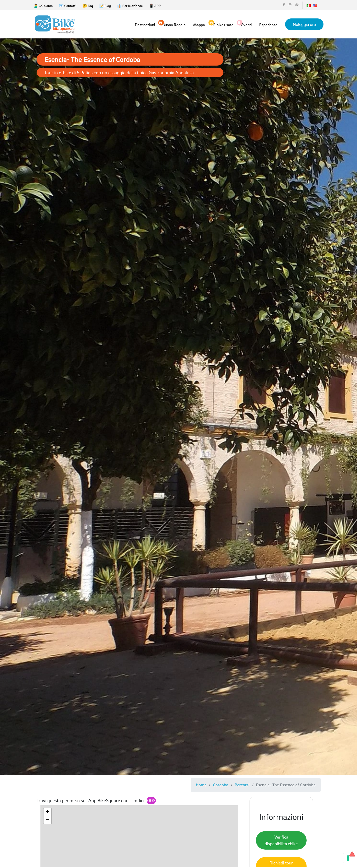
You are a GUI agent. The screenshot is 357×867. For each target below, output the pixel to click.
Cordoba (220, 784)
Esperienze (268, 24)
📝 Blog (105, 5)
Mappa (199, 24)
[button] (47, 812)
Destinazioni (145, 24)
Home (201, 784)
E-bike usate (223, 24)
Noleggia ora (304, 24)
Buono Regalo (174, 24)
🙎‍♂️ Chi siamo (43, 5)
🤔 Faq (88, 5)
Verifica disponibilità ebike (281, 840)
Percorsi (242, 784)
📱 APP (155, 5)
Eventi (246, 24)
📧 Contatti (67, 5)
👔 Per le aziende (130, 5)
